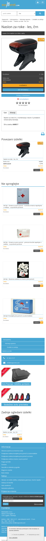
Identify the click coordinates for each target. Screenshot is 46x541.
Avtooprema (7, 340)
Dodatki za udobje (12, 347)
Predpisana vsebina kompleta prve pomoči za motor (17, 456)
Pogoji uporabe (6, 462)
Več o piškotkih (13, 538)
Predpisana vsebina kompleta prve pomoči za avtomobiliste (19, 453)
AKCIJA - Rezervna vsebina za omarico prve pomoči (18, 279)
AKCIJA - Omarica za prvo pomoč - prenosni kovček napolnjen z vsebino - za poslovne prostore (22, 243)
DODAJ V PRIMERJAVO (23, 95)
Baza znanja (5, 473)
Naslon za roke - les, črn (21, 21)
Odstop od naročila (7, 483)
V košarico (36, 170)
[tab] (5, 112)
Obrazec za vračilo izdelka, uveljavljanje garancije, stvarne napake (21, 480)
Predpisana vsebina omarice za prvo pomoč (14, 459)
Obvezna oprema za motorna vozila (12, 451)
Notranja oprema (10, 343)
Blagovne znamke (6, 470)
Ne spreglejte (10, 184)
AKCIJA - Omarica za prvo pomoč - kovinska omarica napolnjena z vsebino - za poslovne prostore (22, 206)
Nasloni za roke (7, 351)
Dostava (3, 464)
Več (42, 170)
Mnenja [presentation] (12, 113)
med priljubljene (23, 99)
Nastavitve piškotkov (7, 488)
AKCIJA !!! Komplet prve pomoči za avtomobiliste (17, 316)
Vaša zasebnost (6, 485)
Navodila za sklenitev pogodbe (10, 467)
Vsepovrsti (5, 19)
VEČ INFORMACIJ (23, 90)
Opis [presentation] (5, 113)
